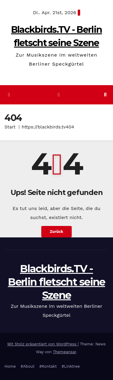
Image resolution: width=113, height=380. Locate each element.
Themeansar (64, 352)
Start (10, 127)
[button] (105, 94)
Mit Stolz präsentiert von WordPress (42, 344)
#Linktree (70, 366)
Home (10, 366)
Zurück (56, 231)
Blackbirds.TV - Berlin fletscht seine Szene (56, 281)
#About (27, 366)
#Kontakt (48, 366)
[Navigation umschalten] (59, 95)
